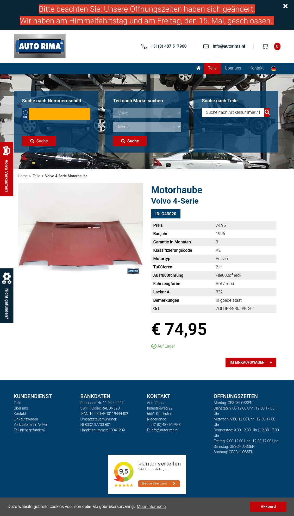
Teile (212, 68)
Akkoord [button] (268, 507)
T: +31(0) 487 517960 (164, 425)
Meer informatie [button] (151, 506)
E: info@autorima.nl (162, 430)
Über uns (233, 68)
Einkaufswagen (26, 419)
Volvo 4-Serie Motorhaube (66, 176)
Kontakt (256, 68)
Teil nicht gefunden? (30, 430)
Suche (39, 141)
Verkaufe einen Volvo (30, 425)
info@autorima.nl (229, 46)
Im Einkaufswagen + (251, 362)
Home (23, 176)
